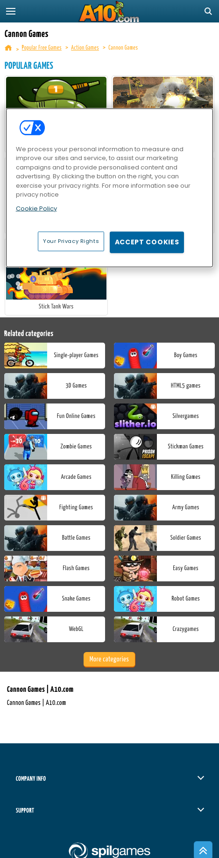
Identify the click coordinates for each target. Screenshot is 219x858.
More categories (109, 659)
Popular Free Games (42, 48)
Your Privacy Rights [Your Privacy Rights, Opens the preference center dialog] (71, 241)
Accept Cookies (147, 242)
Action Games (85, 48)
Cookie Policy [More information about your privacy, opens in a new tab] (36, 208)
